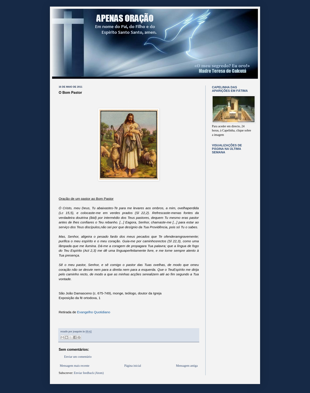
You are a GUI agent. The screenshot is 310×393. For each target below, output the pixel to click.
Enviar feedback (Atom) (89, 373)
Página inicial (132, 365)
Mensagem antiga (187, 365)
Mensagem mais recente (74, 365)
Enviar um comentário (78, 356)
